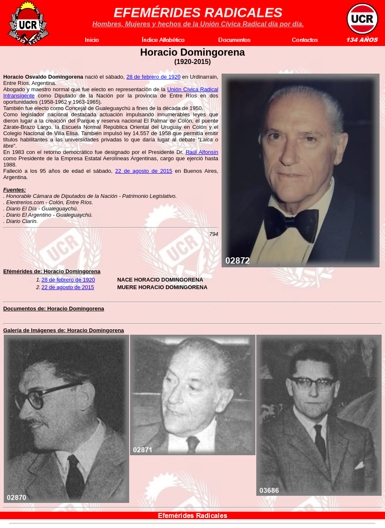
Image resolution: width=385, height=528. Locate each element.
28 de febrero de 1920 (153, 77)
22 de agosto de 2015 (144, 171)
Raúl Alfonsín (202, 152)
